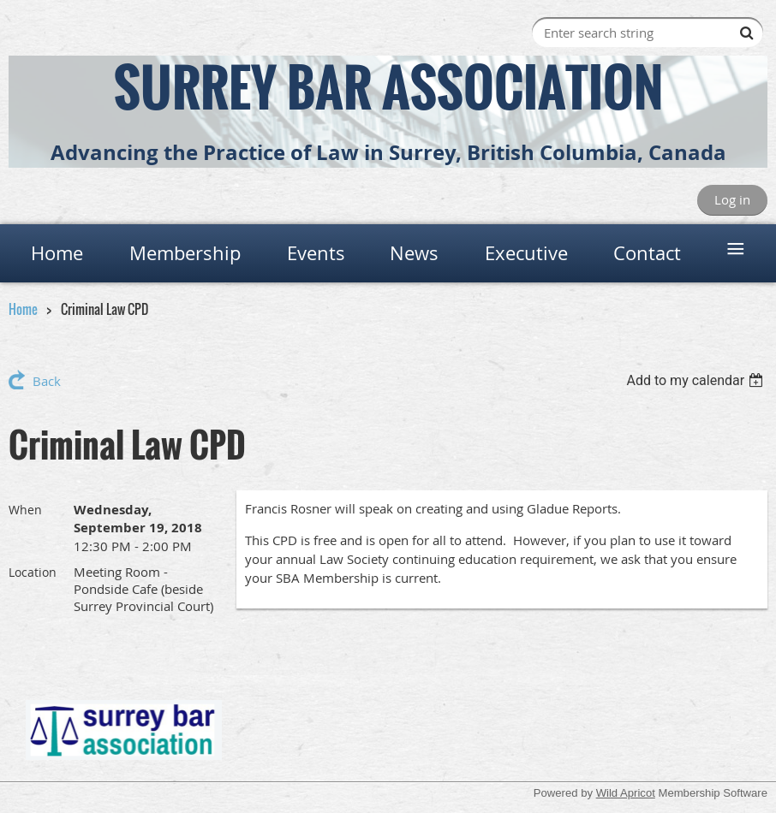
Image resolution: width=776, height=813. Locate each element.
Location (33, 572)
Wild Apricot (625, 792)
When (25, 509)
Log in (732, 199)
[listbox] (696, 380)
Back (47, 380)
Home (23, 309)
